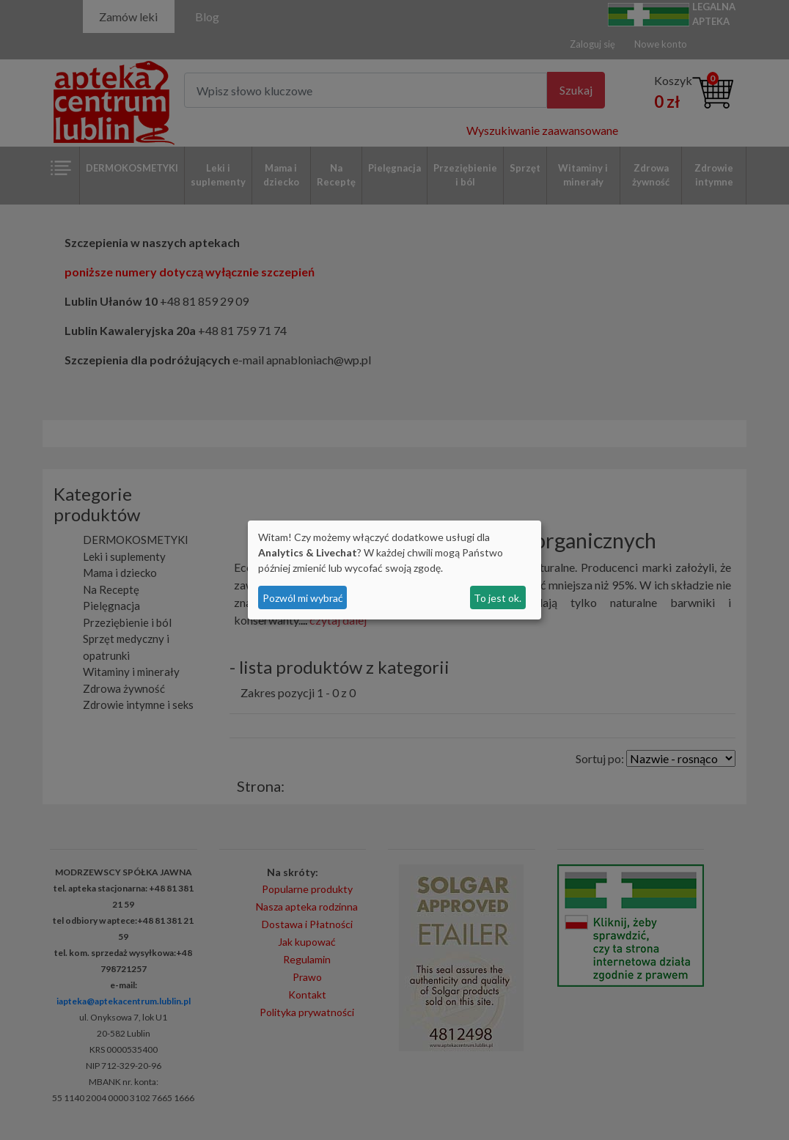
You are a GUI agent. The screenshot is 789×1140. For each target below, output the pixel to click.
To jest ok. (497, 598)
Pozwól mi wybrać (303, 598)
